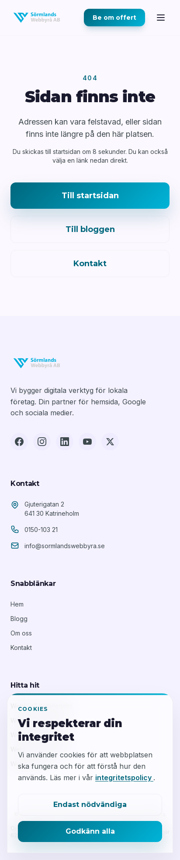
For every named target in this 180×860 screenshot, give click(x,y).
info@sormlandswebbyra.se (64, 546)
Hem (17, 604)
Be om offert (114, 17)
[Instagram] (42, 441)
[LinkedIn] (64, 441)
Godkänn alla (90, 831)
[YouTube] (87, 441)
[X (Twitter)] (110, 441)
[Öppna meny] (161, 17)
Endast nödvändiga (90, 804)
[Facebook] (19, 441)
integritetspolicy (124, 777)
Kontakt (90, 263)
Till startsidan (90, 195)
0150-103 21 (41, 529)
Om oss (21, 633)
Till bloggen (90, 229)
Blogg (19, 618)
